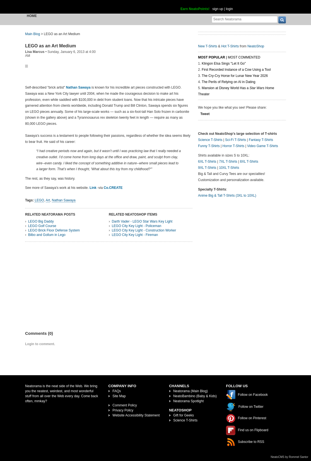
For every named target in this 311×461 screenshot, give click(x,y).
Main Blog (32, 34)
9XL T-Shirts (207, 168)
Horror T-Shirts (233, 146)
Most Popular (211, 57)
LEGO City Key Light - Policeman (136, 226)
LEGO (39, 200)
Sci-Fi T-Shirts (235, 140)
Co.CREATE (113, 188)
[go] (282, 19)
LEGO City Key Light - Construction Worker (144, 230)
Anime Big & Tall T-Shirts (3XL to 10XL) (227, 195)
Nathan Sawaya (78, 87)
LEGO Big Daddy (41, 221)
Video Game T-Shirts (262, 146)
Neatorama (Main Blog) (190, 391)
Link (93, 188)
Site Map (119, 396)
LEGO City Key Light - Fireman (135, 235)
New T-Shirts (207, 46)
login (229, 9)
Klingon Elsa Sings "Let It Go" (224, 63)
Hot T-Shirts (230, 46)
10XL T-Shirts (229, 168)
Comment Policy (124, 405)
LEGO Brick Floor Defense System (54, 230)
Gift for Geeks (183, 415)
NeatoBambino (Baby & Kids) (195, 396)
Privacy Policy (122, 410)
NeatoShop (255, 46)
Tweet (204, 114)
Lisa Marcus (34, 52)
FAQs (116, 391)
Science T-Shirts (210, 140)
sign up (217, 9)
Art (48, 200)
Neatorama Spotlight (188, 401)
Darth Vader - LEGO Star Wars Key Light (142, 221)
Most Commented (244, 57)
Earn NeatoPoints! (194, 9)
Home (32, 16)
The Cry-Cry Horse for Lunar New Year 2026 (235, 76)
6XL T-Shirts (207, 162)
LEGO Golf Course (42, 226)
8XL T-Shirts (249, 162)
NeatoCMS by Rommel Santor (289, 456)
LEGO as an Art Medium (50, 45)
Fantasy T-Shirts (261, 140)
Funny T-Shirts (209, 146)
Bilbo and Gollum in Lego (47, 235)
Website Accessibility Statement (136, 415)
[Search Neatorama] (244, 19)
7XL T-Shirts (228, 162)
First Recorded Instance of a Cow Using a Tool (236, 70)
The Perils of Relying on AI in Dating (228, 82)
